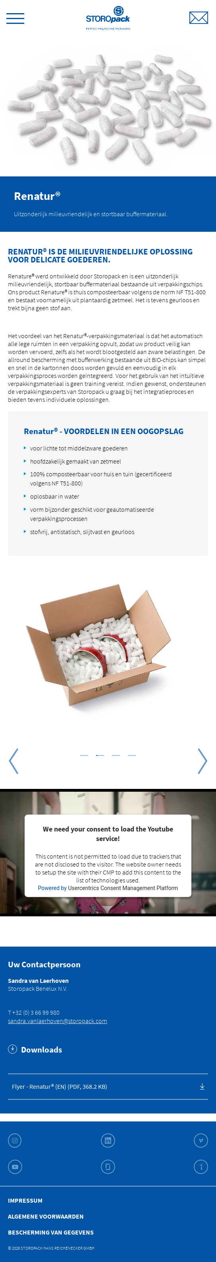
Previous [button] (13, 761)
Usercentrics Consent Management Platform (123, 887)
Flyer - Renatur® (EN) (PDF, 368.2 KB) (59, 1086)
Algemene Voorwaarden (46, 1216)
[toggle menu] (15, 17)
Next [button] (202, 761)
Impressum (25, 1200)
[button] (84, 755)
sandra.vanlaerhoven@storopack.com (57, 1021)
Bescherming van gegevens (51, 1232)
